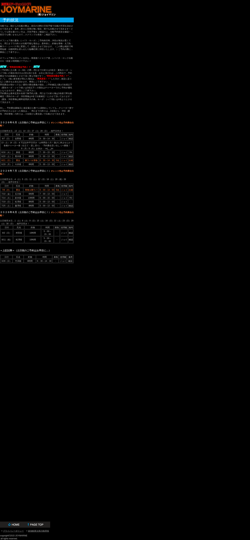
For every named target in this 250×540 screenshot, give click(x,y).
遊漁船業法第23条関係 (38, 531)
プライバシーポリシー (13, 531)
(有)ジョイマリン (28, 9)
